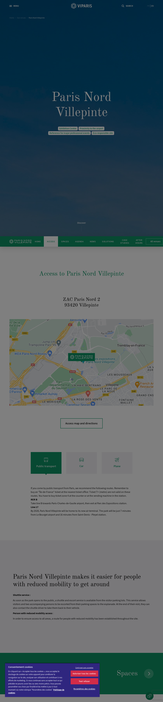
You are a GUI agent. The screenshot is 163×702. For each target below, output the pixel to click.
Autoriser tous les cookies (84, 673)
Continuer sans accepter (84, 668)
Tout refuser (84, 681)
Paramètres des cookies (84, 689)
